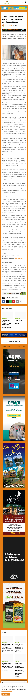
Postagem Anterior (6, 346)
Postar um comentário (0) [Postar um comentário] (14, 341)
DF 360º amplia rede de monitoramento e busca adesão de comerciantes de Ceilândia (19, 647)
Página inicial (5, 14)
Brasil (13, 297)
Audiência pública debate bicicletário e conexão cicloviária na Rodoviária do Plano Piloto (7, 666)
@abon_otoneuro (18, 258)
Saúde (16, 297)
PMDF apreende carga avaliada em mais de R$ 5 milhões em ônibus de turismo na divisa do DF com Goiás (7, 647)
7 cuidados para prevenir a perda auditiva (19, 322)
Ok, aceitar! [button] (5, 694)
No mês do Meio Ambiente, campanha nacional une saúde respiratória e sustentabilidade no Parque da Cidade (7, 324)
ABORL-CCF (12, 14)
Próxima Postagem (21, 346)
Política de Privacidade (6, 691)
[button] (2, 2)
